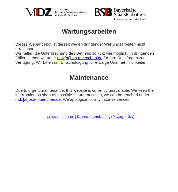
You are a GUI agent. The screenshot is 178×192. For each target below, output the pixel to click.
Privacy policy (122, 117)
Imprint (68, 117)
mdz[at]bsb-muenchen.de (79, 57)
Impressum (52, 117)
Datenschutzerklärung (93, 117)
